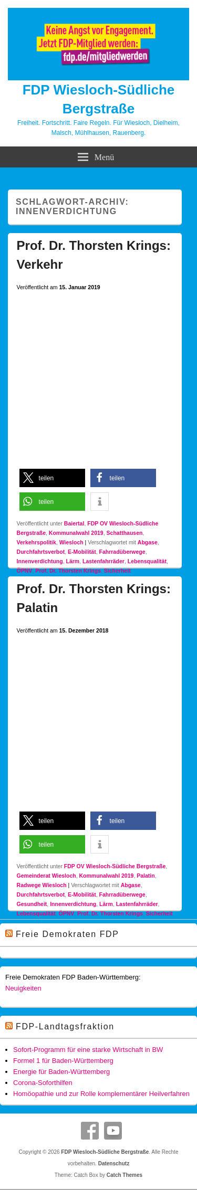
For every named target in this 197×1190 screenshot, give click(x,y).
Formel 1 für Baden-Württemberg (63, 1061)
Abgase (148, 542)
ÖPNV (25, 570)
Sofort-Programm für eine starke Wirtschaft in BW (88, 1050)
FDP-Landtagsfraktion (65, 1026)
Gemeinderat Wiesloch (46, 875)
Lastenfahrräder (103, 561)
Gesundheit (32, 904)
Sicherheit (117, 570)
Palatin (145, 875)
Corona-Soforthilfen (42, 1083)
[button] (52, 478)
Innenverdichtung (40, 561)
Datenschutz (113, 1163)
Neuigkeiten (23, 988)
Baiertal (74, 523)
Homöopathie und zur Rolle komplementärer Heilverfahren (101, 1094)
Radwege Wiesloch (42, 885)
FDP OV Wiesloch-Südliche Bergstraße (114, 866)
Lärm (72, 561)
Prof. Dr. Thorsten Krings (68, 570)
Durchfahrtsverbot (41, 552)
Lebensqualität (147, 561)
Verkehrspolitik (36, 542)
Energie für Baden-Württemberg (61, 1072)
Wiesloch (71, 542)
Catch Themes (124, 1175)
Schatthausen (125, 533)
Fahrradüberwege (122, 552)
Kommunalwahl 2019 (76, 533)
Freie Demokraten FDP (67, 934)
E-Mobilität (82, 552)
